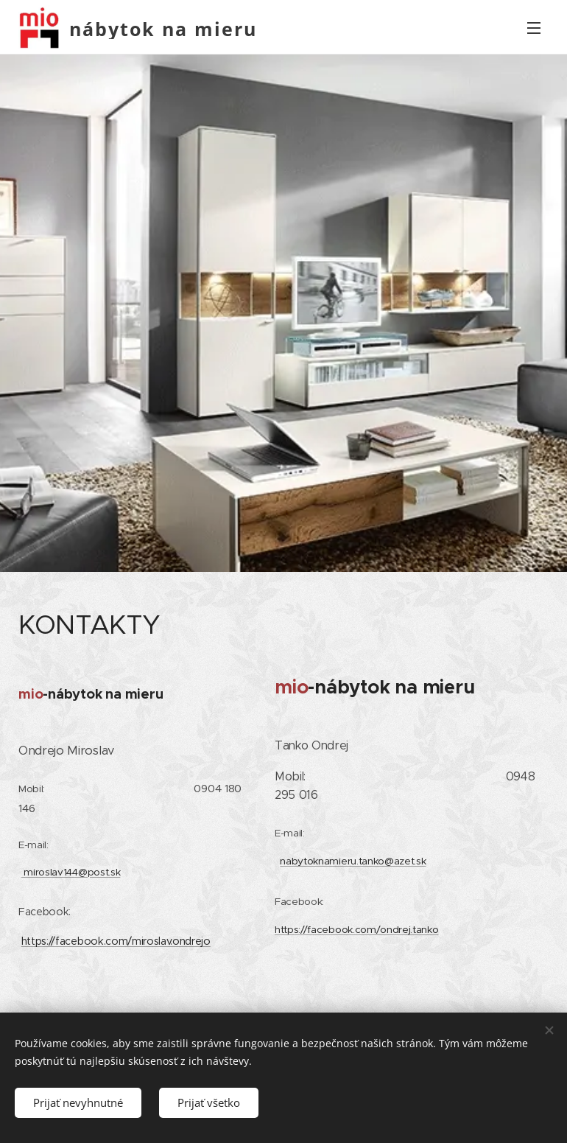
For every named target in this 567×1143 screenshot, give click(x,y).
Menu (533, 28)
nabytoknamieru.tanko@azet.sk (353, 860)
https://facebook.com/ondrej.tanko (356, 929)
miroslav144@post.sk (71, 871)
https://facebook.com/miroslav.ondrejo (116, 940)
